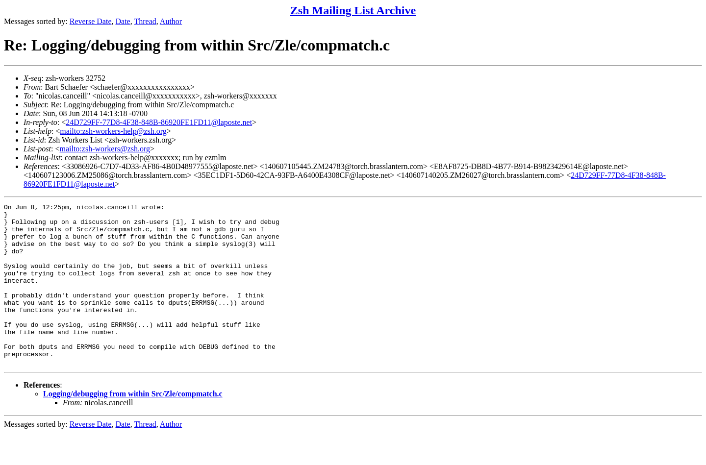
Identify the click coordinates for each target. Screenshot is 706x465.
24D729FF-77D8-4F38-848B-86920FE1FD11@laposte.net (159, 122)
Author (171, 21)
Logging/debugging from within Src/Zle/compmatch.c (133, 426)
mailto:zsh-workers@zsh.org (104, 149)
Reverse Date (91, 21)
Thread (145, 21)
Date (123, 21)
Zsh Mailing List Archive (353, 10)
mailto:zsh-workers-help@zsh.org (113, 131)
